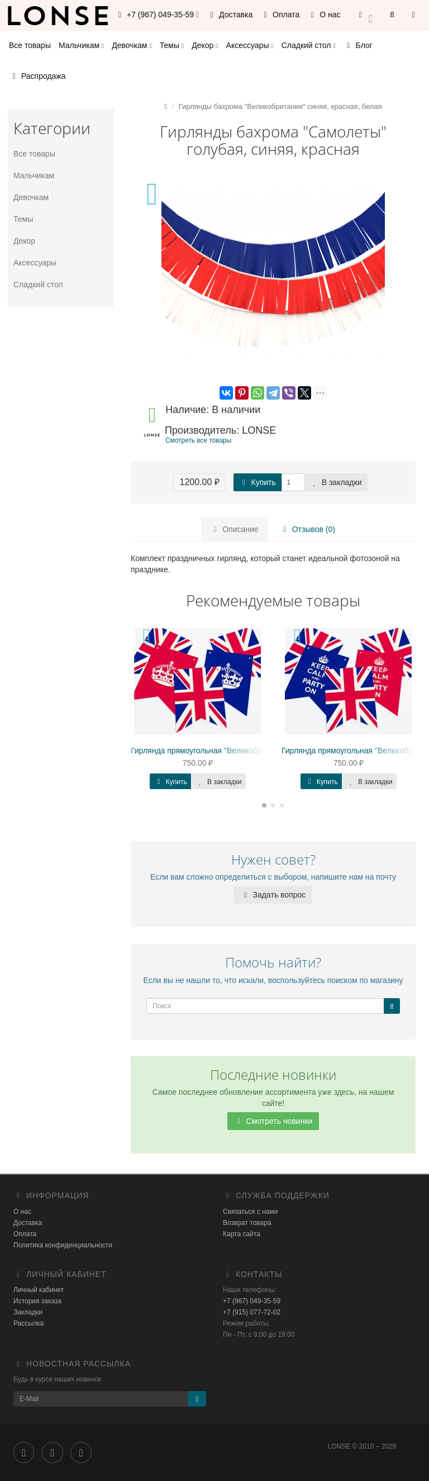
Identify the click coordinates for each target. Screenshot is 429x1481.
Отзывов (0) (307, 529)
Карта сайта (241, 1234)
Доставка (229, 14)
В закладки (335, 482)
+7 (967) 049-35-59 (251, 1301)
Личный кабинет (38, 1290)
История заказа (37, 1301)
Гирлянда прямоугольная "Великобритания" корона (224, 750)
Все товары (30, 45)
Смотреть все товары (198, 440)
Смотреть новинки (273, 1121)
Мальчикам (81, 45)
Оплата (279, 14)
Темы (172, 45)
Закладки (27, 1312)
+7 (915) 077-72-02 (251, 1312)
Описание (234, 529)
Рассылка (28, 1323)
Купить (257, 482)
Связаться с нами (250, 1212)
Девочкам (131, 45)
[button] (366, 15)
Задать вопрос (273, 894)
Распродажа (37, 76)
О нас (323, 14)
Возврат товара (247, 1223)
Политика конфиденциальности (62, 1245)
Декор (205, 45)
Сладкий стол (309, 45)
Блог (358, 45)
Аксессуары (250, 45)
